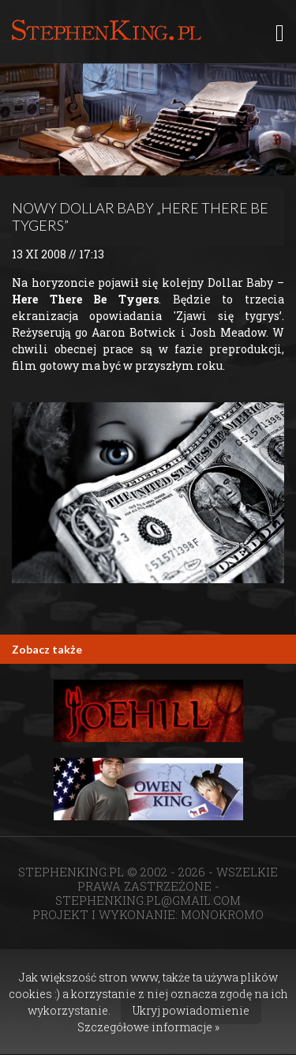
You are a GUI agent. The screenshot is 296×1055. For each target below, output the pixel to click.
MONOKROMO (222, 914)
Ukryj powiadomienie (191, 1010)
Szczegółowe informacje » (148, 1026)
